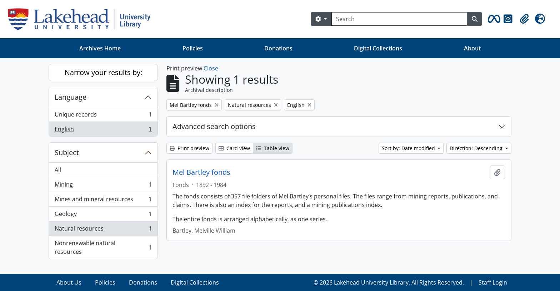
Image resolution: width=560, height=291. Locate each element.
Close (211, 68)
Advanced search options (214, 126)
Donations (278, 48)
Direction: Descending (477, 148)
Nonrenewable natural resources (103, 247)
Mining (103, 186)
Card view (234, 148)
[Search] (399, 19)
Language (70, 97)
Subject (67, 152)
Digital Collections (378, 48)
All (58, 170)
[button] (493, 19)
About (472, 48)
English (103, 130)
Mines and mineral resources (103, 201)
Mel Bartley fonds (201, 172)
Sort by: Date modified (409, 148)
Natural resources (103, 230)
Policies (192, 48)
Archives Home (100, 48)
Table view (272, 148)
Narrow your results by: (103, 72)
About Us (68, 282)
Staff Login (493, 282)
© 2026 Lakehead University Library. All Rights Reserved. (389, 282)
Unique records (103, 116)
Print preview (189, 148)
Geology (103, 215)
